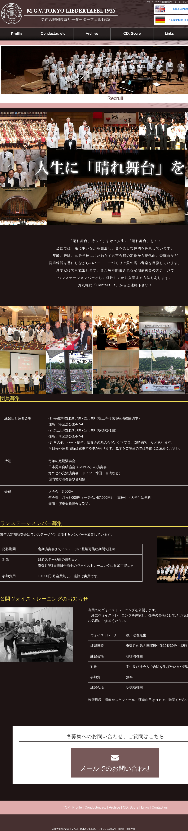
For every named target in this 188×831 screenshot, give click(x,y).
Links (145, 807)
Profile (77, 807)
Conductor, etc (95, 807)
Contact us (160, 807)
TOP (66, 807)
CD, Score (130, 807)
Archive (114, 807)
